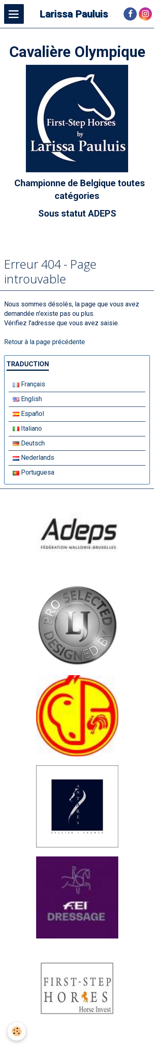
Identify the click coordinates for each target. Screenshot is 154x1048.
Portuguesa (33, 472)
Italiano (27, 428)
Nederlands (33, 457)
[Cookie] (16, 1031)
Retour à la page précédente (44, 342)
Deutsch (29, 443)
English (27, 399)
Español (28, 414)
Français (29, 384)
